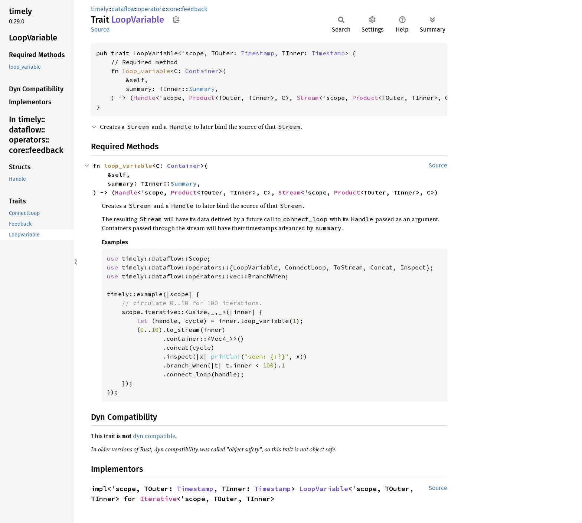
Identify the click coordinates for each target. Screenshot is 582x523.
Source (100, 29)
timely (99, 9)
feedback (194, 9)
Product (202, 97)
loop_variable (146, 71)
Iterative (158, 498)
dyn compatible (154, 436)
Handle (144, 97)
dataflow (123, 9)
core (173, 9)
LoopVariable (323, 488)
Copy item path (176, 19)
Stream (308, 97)
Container (202, 71)
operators (151, 9)
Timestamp (257, 53)
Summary (202, 88)
